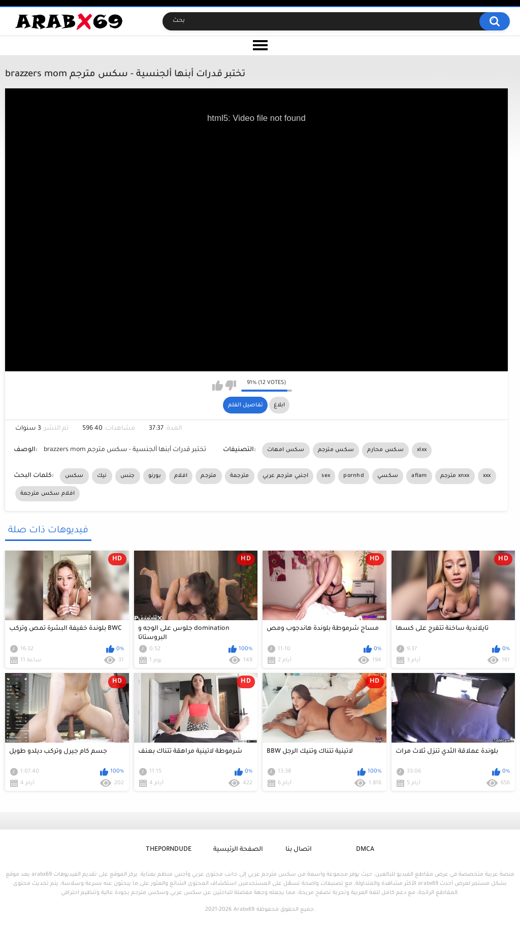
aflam (419, 476)
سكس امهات (286, 450)
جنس (127, 476)
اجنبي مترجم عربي (286, 476)
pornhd (353, 476)
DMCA (365, 849)
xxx (487, 476)
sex (325, 476)
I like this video (217, 385)
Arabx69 (244, 910)
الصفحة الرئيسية (238, 849)
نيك (102, 476)
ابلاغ (279, 405)
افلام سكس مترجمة (47, 494)
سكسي (387, 476)
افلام (180, 476)
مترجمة (239, 476)
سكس (74, 476)
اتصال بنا (298, 849)
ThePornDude (168, 849)
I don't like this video (230, 385)
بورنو (154, 476)
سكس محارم (385, 450)
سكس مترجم (336, 450)
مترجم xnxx (455, 476)
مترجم (209, 476)
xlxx (422, 450)
